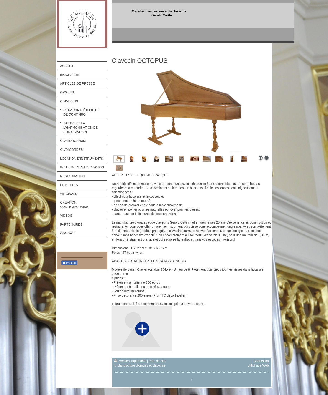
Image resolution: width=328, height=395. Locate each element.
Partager (69, 262)
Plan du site (157, 361)
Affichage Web (258, 365)
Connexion (261, 361)
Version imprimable (130, 361)
